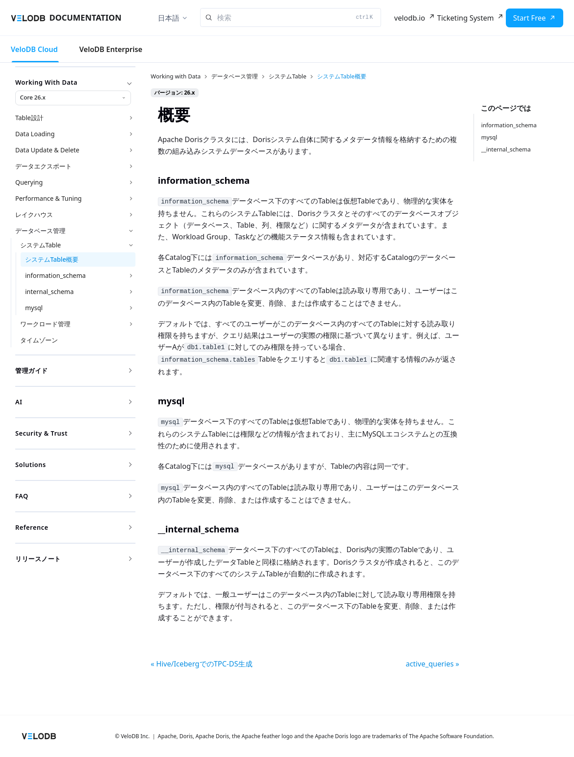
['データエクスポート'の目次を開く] (130, 166)
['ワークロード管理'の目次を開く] (130, 324)
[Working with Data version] (73, 98)
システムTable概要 (51, 259)
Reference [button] (73, 527)
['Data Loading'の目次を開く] (130, 134)
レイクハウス (34, 214)
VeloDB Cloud (34, 49)
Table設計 (29, 117)
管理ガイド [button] (73, 370)
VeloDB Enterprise (111, 49)
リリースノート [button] (73, 558)
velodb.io (409, 18)
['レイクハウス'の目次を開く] (130, 215)
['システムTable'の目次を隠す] (130, 245)
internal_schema (49, 291)
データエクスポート (43, 166)
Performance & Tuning (48, 198)
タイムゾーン (39, 340)
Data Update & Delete (47, 150)
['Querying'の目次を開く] (130, 182)
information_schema (55, 275)
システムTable (40, 245)
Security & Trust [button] (73, 433)
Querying (29, 182)
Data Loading (35, 134)
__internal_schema (506, 149)
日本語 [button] (168, 18)
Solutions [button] (73, 464)
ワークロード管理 (45, 324)
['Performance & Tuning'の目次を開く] (130, 198)
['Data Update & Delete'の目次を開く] (130, 150)
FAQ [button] (73, 496)
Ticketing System (465, 18)
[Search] (291, 17)
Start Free (529, 18)
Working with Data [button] (73, 82)
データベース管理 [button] (40, 230)
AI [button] (73, 402)
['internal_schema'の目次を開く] (130, 292)
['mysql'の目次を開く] (130, 308)
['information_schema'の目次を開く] (130, 275)
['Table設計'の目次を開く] (130, 118)
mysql (34, 307)
